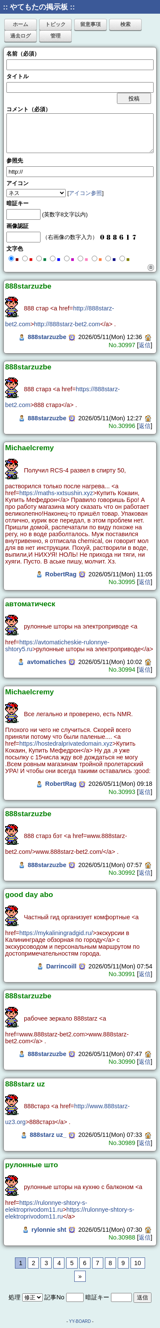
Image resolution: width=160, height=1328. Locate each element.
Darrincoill (61, 966)
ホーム (20, 24)
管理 (55, 36)
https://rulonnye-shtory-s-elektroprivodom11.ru (46, 1206)
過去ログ (20, 36)
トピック (55, 24)
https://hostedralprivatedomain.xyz (65, 743)
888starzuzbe (47, 336)
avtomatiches (46, 661)
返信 (145, 345)
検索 (125, 24)
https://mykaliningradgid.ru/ (56, 933)
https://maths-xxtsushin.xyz (56, 493)
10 (137, 1263)
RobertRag (61, 574)
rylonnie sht (49, 1229)
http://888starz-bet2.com (67, 324)
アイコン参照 (85, 193)
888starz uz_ (48, 1134)
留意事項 (90, 24)
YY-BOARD (80, 1321)
